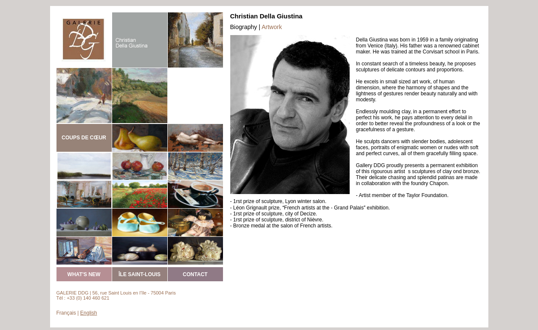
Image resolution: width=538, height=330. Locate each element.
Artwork (272, 27)
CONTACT (195, 274)
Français (66, 313)
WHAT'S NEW (83, 274)
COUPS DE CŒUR (84, 138)
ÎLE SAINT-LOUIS (140, 274)
